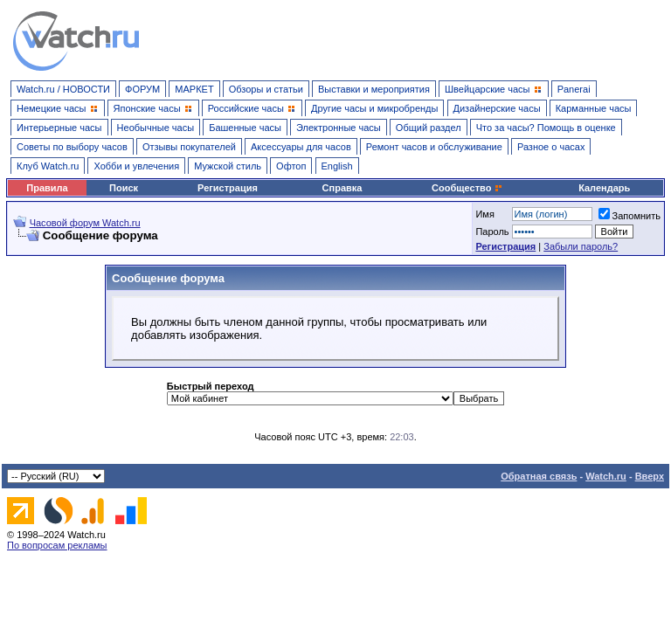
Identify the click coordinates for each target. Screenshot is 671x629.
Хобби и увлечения (136, 166)
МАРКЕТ (194, 89)
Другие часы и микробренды (374, 108)
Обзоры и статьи (266, 89)
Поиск (123, 188)
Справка (342, 188)
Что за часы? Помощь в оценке (546, 127)
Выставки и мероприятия (374, 89)
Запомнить (629, 216)
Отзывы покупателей (189, 147)
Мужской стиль (227, 166)
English (337, 166)
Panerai (574, 89)
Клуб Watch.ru (48, 166)
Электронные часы (338, 127)
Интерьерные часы (59, 127)
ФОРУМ (142, 89)
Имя (484, 214)
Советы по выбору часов (72, 147)
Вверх (649, 476)
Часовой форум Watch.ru (85, 223)
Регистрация (227, 188)
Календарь (604, 188)
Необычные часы (156, 127)
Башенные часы (245, 127)
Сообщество (467, 188)
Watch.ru (605, 476)
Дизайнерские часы (497, 108)
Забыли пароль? (580, 246)
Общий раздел (428, 127)
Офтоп (291, 166)
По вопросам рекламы (57, 545)
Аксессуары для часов (301, 147)
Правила (46, 188)
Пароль (491, 231)
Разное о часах (551, 147)
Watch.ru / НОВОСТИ (63, 89)
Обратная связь (539, 476)
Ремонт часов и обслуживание (434, 147)
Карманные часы (594, 108)
